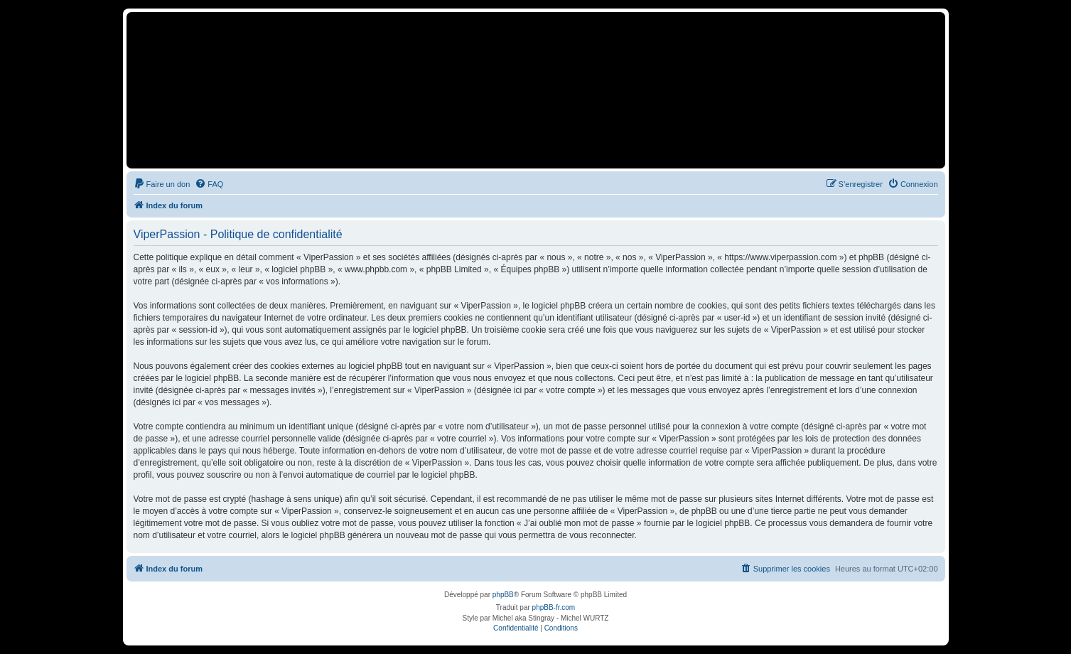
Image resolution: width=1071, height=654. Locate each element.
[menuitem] (162, 184)
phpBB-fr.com (554, 607)
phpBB (503, 595)
